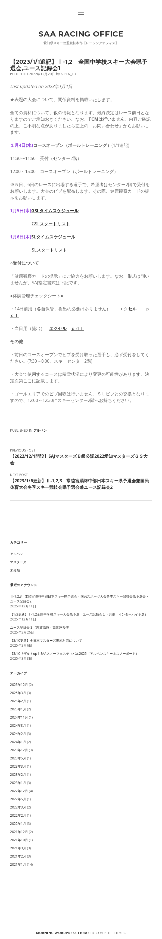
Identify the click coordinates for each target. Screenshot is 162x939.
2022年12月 (19, 791)
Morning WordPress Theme (62, 933)
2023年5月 (18, 758)
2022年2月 (18, 815)
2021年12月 (19, 831)
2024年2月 (18, 733)
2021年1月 (18, 864)
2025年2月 (18, 701)
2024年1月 (18, 742)
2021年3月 (18, 848)
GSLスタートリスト (51, 224)
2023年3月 (18, 766)
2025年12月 (19, 684)
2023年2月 (18, 774)
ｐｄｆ (77, 328)
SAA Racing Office (81, 33)
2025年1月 (18, 709)
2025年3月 (18, 692)
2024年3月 (18, 725)
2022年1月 (18, 823)
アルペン (40, 430)
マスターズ (18, 562)
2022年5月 (18, 799)
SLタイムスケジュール (53, 237)
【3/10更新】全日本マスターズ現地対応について (46, 640)
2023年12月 (19, 750)
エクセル (128, 309)
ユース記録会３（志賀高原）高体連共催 (39, 627)
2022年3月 (18, 807)
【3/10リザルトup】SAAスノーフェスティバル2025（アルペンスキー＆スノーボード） (74, 653)
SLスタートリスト (49, 250)
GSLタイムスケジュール (55, 211)
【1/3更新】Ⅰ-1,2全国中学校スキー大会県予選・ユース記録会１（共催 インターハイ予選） (79, 614)
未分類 (15, 570)
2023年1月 (18, 782)
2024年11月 (19, 717)
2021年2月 (18, 856)
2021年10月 (19, 840)
